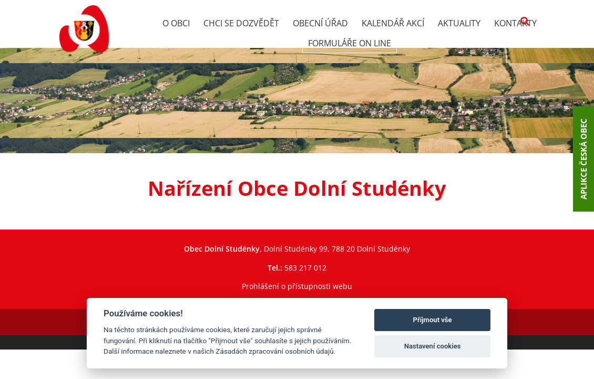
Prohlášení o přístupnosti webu (297, 286)
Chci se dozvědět (241, 23)
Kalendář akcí (393, 23)
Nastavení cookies (432, 346)
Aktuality (459, 23)
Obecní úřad (320, 23)
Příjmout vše (432, 320)
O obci (176, 23)
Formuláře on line (349, 43)
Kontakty (515, 23)
